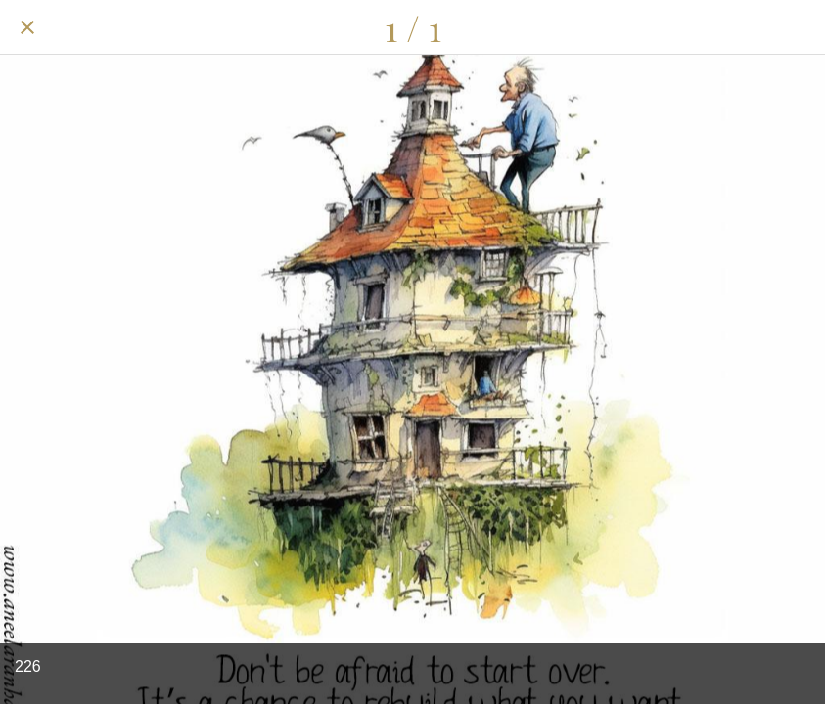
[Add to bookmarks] (797, 27)
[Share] (695, 27)
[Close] (27, 27)
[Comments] (746, 27)
